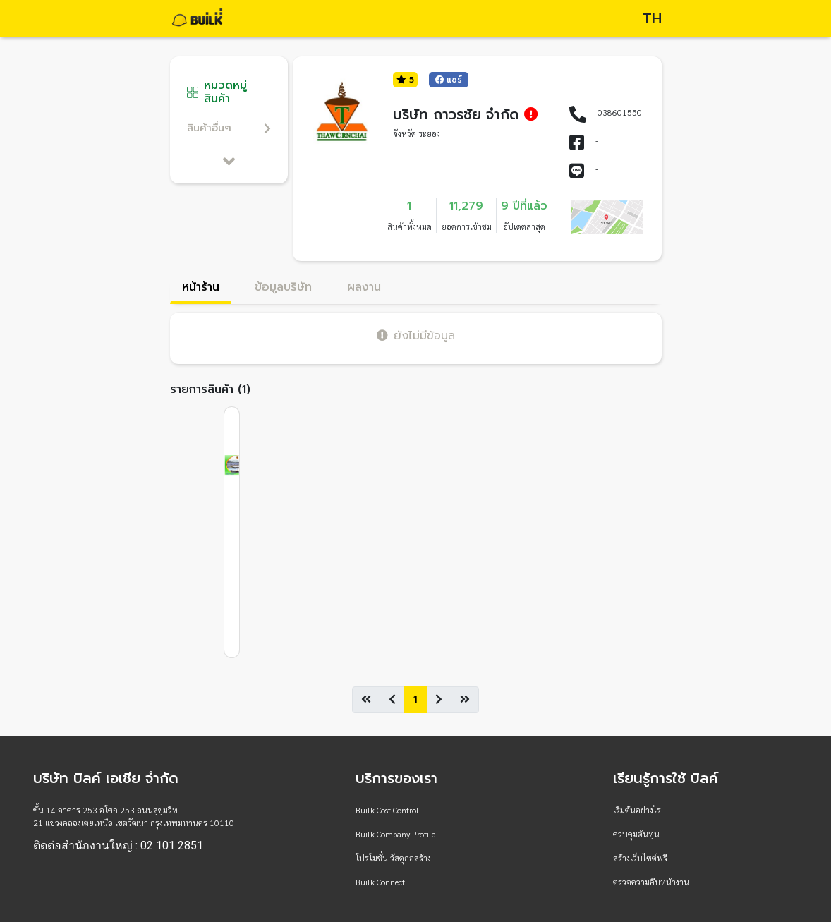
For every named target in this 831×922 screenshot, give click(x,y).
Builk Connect (380, 881)
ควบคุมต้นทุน (636, 833)
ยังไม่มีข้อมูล (416, 335)
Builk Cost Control (387, 809)
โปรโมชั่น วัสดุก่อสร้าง (393, 857)
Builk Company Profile (395, 833)
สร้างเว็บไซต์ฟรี (640, 857)
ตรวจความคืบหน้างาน (651, 881)
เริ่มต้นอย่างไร (637, 809)
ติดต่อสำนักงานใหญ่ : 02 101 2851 (118, 845)
